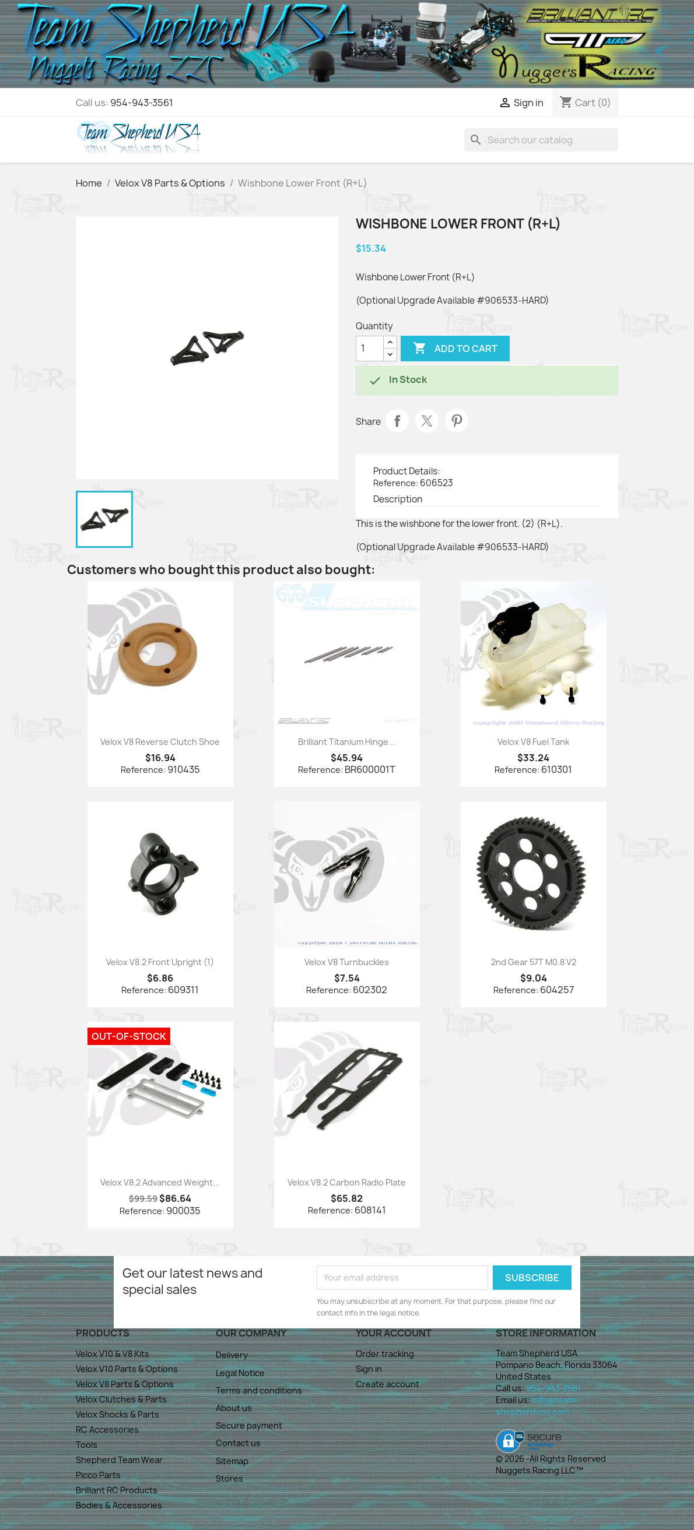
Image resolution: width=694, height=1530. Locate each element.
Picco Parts (98, 1474)
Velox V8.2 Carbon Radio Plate (347, 1182)
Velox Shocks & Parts (117, 1414)
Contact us (238, 1442)
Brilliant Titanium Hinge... (346, 741)
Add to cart (455, 348)
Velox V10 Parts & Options (127, 1368)
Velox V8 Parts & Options (125, 1384)
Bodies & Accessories (119, 1505)
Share (397, 420)
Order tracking (385, 1353)
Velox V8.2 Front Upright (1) (160, 962)
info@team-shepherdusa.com (537, 1405)
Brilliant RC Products (116, 1490)
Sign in (369, 1368)
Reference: (395, 482)
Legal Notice (240, 1372)
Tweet (427, 420)
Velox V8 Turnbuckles (346, 962)
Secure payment (249, 1425)
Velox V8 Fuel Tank (533, 741)
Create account (387, 1384)
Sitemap (232, 1460)
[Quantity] (370, 348)
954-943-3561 (141, 102)
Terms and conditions (259, 1390)
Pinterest (456, 420)
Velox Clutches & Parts (121, 1399)
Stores (229, 1478)
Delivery (232, 1354)
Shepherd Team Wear (119, 1459)
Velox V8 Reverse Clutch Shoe (160, 741)
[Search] (541, 140)
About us (234, 1407)
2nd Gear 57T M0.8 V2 (533, 962)
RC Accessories (107, 1429)
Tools (86, 1444)
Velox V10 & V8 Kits (112, 1353)
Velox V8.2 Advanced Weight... (160, 1182)
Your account (394, 1333)
